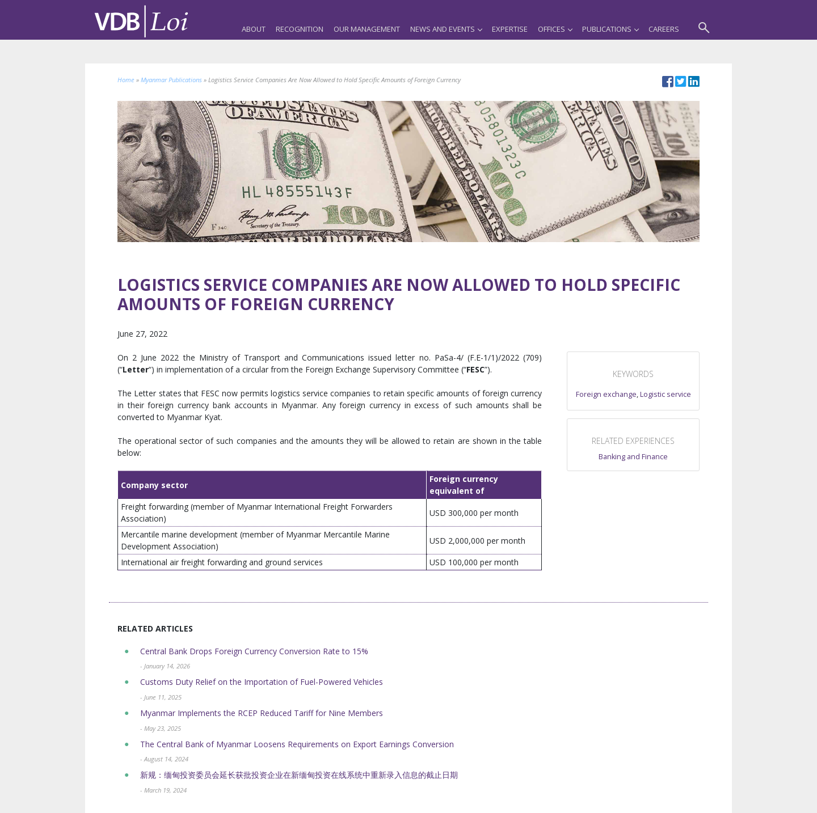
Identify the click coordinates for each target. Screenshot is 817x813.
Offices (555, 29)
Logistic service (665, 394)
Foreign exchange (606, 394)
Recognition (299, 29)
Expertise (510, 29)
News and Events (446, 29)
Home (125, 79)
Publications (610, 29)
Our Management (367, 29)
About (254, 29)
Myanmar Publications (171, 79)
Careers (663, 29)
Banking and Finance (633, 456)
